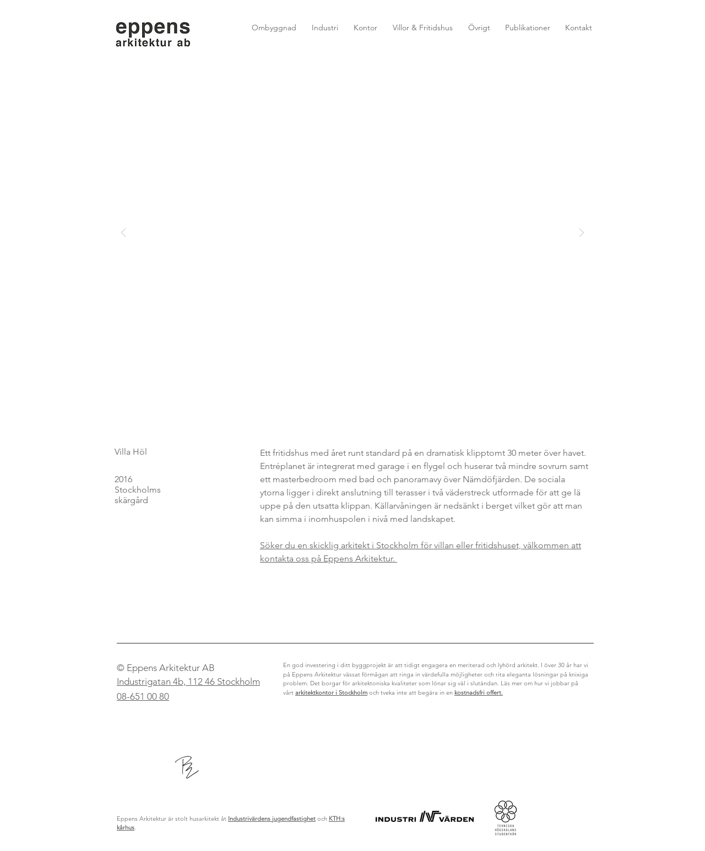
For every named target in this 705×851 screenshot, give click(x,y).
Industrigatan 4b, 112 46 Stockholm (188, 681)
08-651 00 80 (143, 696)
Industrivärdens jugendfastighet (272, 818)
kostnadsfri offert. (478, 692)
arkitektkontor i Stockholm (331, 692)
